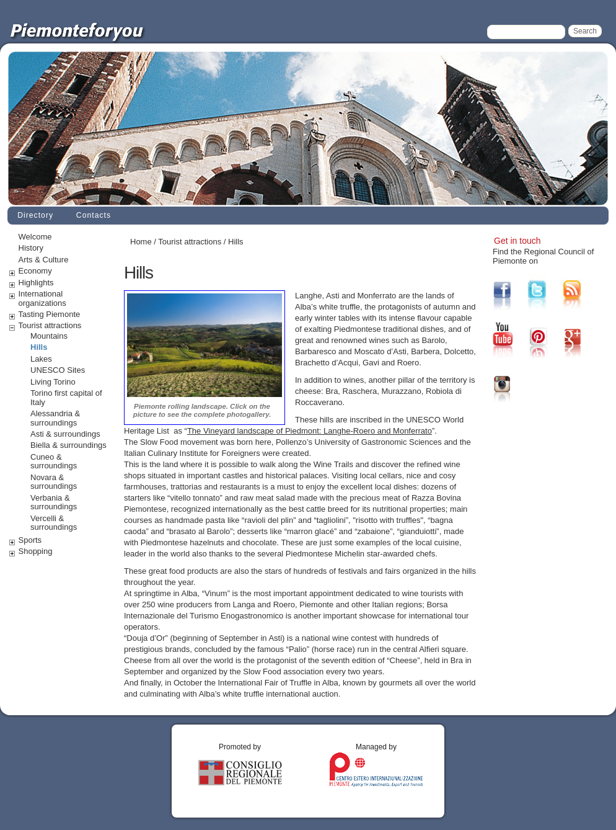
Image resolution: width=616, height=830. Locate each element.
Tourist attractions (50, 325)
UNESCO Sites (57, 370)
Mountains (49, 336)
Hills (38, 347)
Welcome (35, 236)
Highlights (36, 282)
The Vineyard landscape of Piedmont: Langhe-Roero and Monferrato (309, 430)
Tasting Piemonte (50, 314)
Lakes (41, 359)
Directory (35, 215)
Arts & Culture (44, 259)
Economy (35, 270)
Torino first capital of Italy (66, 397)
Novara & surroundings (53, 482)
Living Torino (53, 381)
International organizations (42, 298)
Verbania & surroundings (53, 502)
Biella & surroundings (68, 445)
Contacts (93, 215)
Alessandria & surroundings (55, 418)
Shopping (36, 551)
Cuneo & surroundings (53, 461)
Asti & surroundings (65, 434)
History (31, 247)
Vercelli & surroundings (53, 523)
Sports (30, 540)
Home (141, 241)
